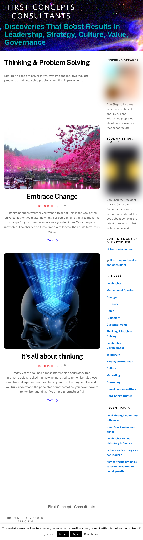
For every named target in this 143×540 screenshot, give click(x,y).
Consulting (114, 382)
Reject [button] (76, 534)
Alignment (113, 317)
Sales (110, 310)
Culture (111, 368)
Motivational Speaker (121, 290)
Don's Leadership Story (121, 388)
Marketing (113, 375)
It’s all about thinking (52, 356)
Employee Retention (120, 361)
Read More (91, 534)
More (50, 240)
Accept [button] (62, 534)
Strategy (112, 303)
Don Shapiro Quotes (119, 395)
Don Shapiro (47, 206)
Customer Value (117, 324)
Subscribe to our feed (120, 249)
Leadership (114, 283)
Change (112, 297)
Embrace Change (52, 196)
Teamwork (113, 354)
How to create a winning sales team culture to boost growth (122, 466)
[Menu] (133, 4)
